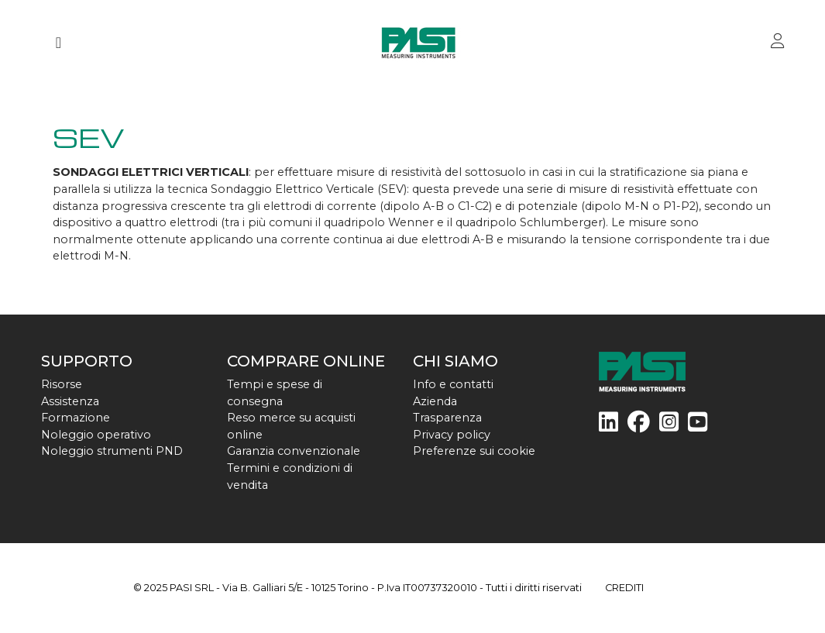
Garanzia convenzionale (293, 451)
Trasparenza (447, 418)
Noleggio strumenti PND (112, 451)
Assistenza (70, 401)
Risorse (61, 384)
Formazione (75, 418)
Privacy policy (451, 435)
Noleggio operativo (96, 435)
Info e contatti (453, 384)
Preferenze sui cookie (474, 451)
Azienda (435, 401)
